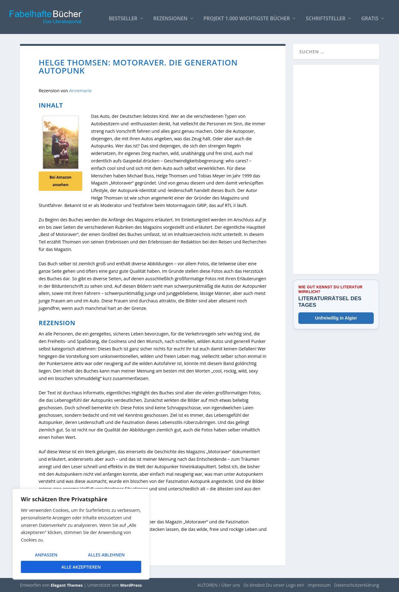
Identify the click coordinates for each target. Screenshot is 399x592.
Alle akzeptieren (81, 567)
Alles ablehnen (106, 555)
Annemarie (80, 90)
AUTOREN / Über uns (218, 585)
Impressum (319, 585)
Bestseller (123, 16)
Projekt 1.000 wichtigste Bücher (247, 16)
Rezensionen (170, 16)
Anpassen (46, 555)
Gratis (369, 16)
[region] (81, 534)
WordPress (131, 585)
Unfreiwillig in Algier (336, 317)
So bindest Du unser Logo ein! (273, 585)
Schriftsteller (325, 16)
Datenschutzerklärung (356, 585)
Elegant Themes (67, 585)
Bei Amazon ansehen (60, 180)
